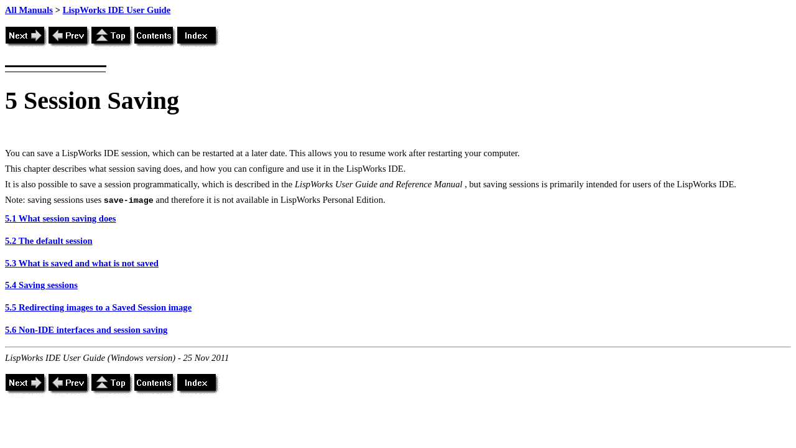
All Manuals (29, 10)
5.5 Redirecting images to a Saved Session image (98, 307)
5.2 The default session (49, 241)
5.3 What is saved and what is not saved (82, 263)
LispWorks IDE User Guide (117, 10)
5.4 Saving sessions (41, 285)
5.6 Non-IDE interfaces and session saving (86, 330)
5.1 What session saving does (60, 218)
